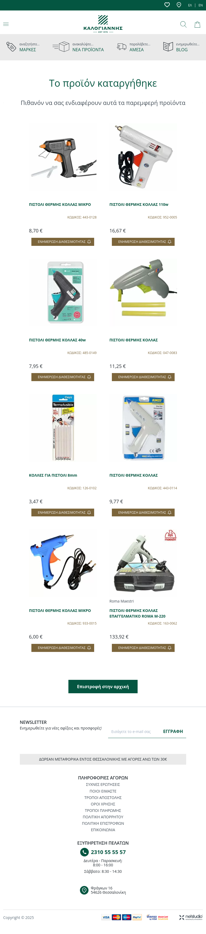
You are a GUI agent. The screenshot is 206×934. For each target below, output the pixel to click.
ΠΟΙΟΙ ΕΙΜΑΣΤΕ (103, 791)
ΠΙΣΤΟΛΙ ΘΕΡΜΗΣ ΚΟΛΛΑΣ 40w (57, 339)
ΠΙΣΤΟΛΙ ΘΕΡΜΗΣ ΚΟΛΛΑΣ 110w (138, 204)
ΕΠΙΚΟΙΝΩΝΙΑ (103, 829)
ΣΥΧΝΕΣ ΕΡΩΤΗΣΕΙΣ (103, 784)
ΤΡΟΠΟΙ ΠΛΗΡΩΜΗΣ (103, 810)
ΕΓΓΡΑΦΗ (173, 731)
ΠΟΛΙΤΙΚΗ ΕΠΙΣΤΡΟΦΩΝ (103, 823)
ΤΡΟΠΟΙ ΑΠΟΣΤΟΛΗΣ (103, 797)
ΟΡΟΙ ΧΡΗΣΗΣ (103, 804)
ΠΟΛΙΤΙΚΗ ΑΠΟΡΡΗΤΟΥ (103, 816)
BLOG (182, 50)
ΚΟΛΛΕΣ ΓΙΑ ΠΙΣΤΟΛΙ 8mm (53, 475)
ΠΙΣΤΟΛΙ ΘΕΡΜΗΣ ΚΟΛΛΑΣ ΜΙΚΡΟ (60, 204)
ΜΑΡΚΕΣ (27, 50)
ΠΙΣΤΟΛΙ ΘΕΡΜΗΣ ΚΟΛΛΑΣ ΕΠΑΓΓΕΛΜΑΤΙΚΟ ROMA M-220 (137, 613)
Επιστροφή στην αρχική (103, 686)
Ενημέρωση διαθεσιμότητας (64, 241)
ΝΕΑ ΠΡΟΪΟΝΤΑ (88, 50)
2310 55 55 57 (108, 852)
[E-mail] (135, 731)
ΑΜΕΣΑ (137, 50)
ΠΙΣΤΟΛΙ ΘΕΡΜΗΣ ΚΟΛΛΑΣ (133, 339)
